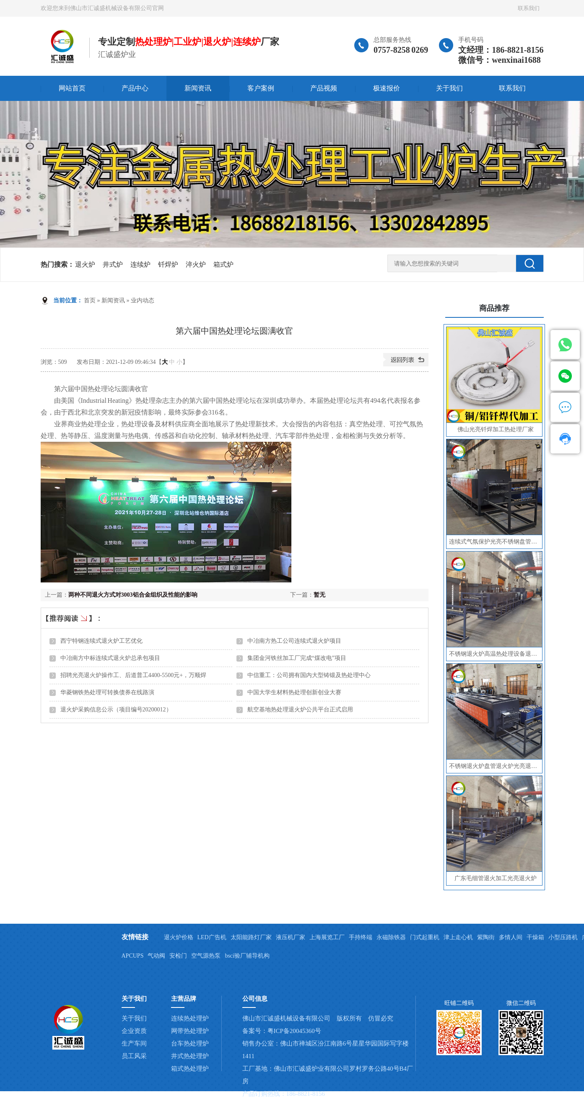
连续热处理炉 (190, 1018)
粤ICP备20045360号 (294, 1031)
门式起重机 (424, 937)
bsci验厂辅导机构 (247, 956)
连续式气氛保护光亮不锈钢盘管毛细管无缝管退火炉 (495, 541)
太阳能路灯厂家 (251, 937)
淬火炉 (196, 264)
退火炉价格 (178, 937)
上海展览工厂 (327, 937)
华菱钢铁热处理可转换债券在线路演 (107, 692)
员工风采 (134, 1056)
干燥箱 (535, 937)
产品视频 (323, 88)
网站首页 (72, 88)
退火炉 (85, 264)
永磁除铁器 (391, 937)
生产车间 (134, 1043)
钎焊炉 (168, 264)
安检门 (178, 956)
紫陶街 (486, 937)
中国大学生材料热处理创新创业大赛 (294, 692)
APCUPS (133, 956)
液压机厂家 (290, 937)
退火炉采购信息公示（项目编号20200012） (116, 709)
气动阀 (156, 956)
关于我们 (449, 88)
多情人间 (510, 937)
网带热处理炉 (190, 1031)
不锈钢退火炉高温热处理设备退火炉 (495, 654)
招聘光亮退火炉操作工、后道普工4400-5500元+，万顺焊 (133, 675)
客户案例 (260, 88)
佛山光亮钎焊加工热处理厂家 (495, 429)
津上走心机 (458, 937)
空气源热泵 (206, 956)
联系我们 (529, 8)
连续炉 (140, 264)
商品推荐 (494, 308)
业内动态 (142, 300)
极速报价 (386, 88)
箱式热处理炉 (190, 1068)
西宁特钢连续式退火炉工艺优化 (101, 641)
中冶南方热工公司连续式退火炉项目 (294, 641)
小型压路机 (563, 937)
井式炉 (113, 264)
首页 (90, 300)
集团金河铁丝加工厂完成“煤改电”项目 (296, 658)
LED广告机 (211, 937)
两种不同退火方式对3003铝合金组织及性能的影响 (132, 595)
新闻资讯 (197, 88)
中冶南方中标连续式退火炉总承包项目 (110, 658)
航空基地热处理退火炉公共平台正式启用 (300, 709)
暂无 (319, 595)
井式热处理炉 (190, 1056)
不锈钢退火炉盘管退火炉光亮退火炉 (495, 766)
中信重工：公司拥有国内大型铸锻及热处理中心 (309, 675)
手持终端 (360, 937)
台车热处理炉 (190, 1043)
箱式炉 (223, 264)
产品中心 (135, 88)
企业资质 (134, 1031)
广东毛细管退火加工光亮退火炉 (495, 878)
